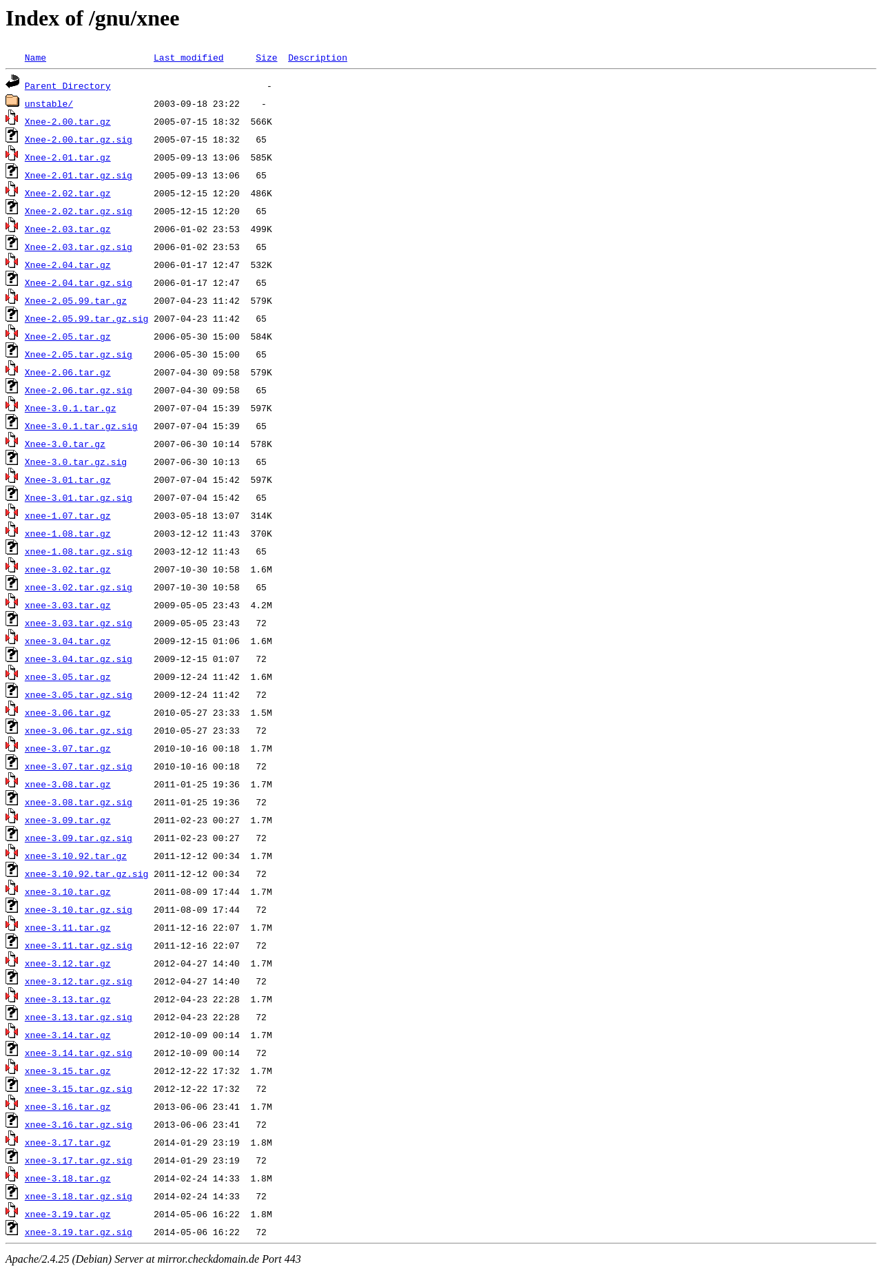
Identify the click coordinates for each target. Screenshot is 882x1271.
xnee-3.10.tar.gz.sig (78, 909)
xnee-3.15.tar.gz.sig (78, 1088)
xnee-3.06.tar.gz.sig (78, 730)
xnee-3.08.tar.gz (68, 784)
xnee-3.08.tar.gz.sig (78, 802)
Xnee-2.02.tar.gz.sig (78, 211)
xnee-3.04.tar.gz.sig (78, 658)
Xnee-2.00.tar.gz (68, 121)
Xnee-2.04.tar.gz (68, 264)
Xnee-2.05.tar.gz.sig (78, 354)
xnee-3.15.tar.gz (68, 1070)
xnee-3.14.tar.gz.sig (78, 1052)
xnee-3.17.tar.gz (68, 1142)
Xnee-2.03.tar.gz (68, 229)
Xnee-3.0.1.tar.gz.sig (81, 426)
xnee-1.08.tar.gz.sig (78, 551)
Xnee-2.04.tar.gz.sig (78, 282)
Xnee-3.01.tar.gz (68, 479)
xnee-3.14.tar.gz (68, 1035)
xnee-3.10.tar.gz (68, 891)
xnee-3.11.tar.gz (68, 927)
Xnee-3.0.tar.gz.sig (76, 461)
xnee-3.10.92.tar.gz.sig (86, 873)
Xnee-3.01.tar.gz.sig (78, 497)
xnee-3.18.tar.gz (68, 1178)
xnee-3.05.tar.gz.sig (78, 694)
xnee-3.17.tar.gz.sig (78, 1160)
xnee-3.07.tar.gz (68, 748)
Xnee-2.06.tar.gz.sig (78, 390)
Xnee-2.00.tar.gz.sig (78, 139)
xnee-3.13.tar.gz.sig (78, 1017)
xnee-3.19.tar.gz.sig (78, 1232)
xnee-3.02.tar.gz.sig (78, 587)
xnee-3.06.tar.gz (68, 712)
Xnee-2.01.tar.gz (68, 157)
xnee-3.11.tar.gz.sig (78, 945)
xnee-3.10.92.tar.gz (76, 855)
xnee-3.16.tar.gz (68, 1106)
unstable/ (49, 103)
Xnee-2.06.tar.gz (68, 372)
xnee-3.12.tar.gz (68, 963)
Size (266, 57)
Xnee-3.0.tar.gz (65, 443)
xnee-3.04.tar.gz (68, 640)
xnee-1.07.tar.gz (68, 515)
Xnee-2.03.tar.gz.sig (78, 246)
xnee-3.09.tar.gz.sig (78, 837)
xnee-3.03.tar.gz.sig (78, 623)
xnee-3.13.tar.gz (68, 999)
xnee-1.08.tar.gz (68, 533)
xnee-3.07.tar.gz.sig (78, 766)
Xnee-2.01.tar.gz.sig (78, 175)
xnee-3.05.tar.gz (68, 676)
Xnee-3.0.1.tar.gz (70, 408)
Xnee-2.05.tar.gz (68, 336)
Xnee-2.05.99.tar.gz (76, 300)
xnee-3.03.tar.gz (68, 605)
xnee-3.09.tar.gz (68, 820)
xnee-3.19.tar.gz (68, 1214)
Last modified (188, 57)
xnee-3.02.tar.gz (68, 569)
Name (35, 57)
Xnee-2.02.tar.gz (68, 193)
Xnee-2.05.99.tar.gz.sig (86, 318)
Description (317, 57)
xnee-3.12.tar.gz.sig (78, 981)
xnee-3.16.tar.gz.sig (78, 1124)
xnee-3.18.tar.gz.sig (78, 1196)
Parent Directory (68, 85)
